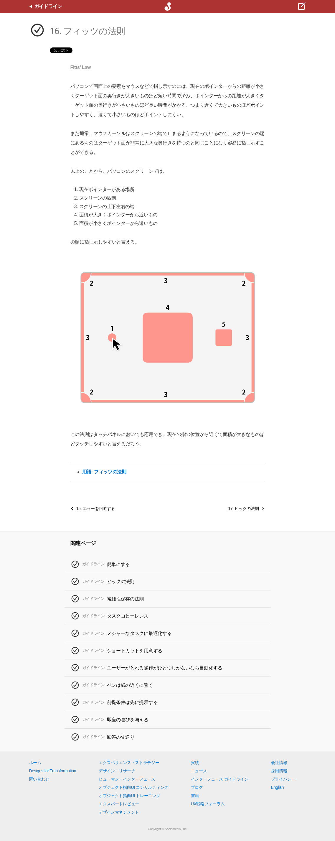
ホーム (35, 762)
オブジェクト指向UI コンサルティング (133, 787)
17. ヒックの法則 (243, 508)
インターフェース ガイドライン (219, 779)
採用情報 (279, 770)
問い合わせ (39, 779)
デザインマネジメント (119, 812)
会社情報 (279, 762)
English (277, 787)
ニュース (199, 770)
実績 (195, 762)
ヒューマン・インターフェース (127, 779)
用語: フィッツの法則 (104, 471)
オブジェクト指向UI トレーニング (129, 795)
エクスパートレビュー (119, 803)
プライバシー (283, 779)
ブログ (197, 787)
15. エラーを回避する (95, 508)
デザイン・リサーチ (117, 770)
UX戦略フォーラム (208, 803)
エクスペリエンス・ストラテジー (129, 762)
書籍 (195, 795)
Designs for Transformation (52, 770)
